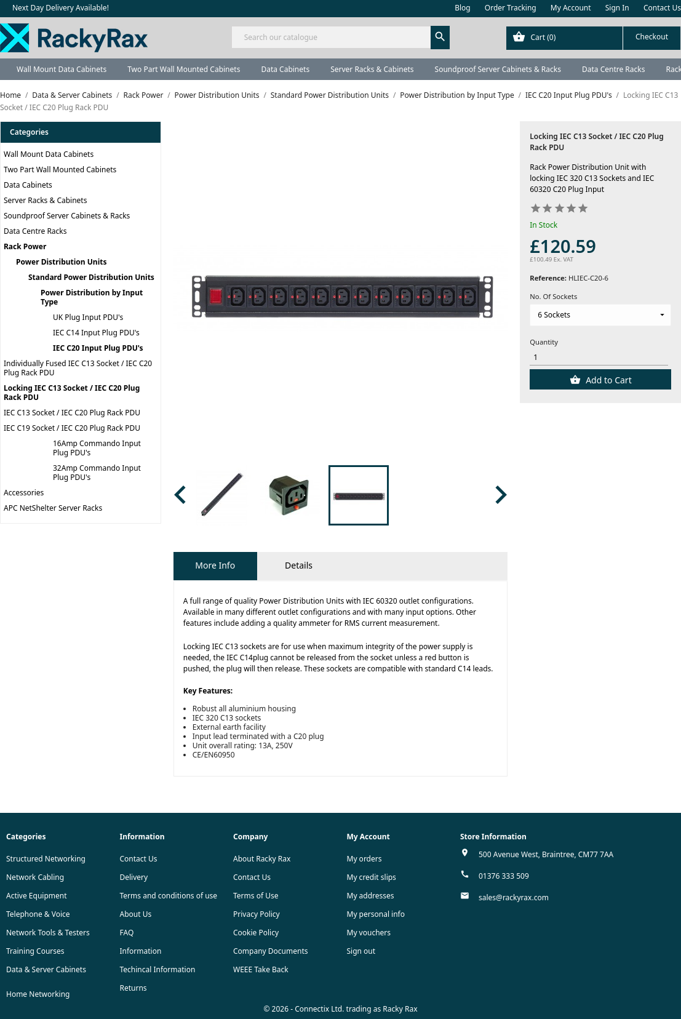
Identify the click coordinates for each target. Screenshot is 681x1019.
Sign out (361, 951)
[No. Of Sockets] (600, 315)
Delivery (134, 877)
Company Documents (270, 951)
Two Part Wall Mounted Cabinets (183, 69)
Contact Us (662, 7)
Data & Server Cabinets (46, 969)
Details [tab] (299, 565)
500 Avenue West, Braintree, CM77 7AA (546, 854)
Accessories (24, 492)
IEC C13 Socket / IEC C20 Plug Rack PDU (72, 412)
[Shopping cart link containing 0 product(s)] (593, 38)
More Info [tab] (215, 565)
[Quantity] (599, 357)
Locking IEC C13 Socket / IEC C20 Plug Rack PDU (72, 392)
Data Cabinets (285, 69)
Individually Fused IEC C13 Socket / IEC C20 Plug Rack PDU (78, 368)
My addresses (370, 895)
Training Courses (35, 951)
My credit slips (371, 877)
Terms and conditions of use (169, 895)
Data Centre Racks (613, 69)
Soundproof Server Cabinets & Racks (498, 69)
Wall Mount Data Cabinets (61, 69)
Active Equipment (36, 895)
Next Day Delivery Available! (60, 7)
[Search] (340, 37)
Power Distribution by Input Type (92, 297)
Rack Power (25, 246)
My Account (571, 7)
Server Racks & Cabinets (371, 69)
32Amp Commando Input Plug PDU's (97, 472)
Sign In (617, 7)
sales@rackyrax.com (514, 897)
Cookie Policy (256, 932)
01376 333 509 (504, 876)
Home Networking (38, 994)
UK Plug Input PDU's (88, 317)
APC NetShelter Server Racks (53, 508)
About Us (136, 914)
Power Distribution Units (61, 262)
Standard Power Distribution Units (91, 277)
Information (141, 951)
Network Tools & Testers (48, 932)
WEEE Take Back (261, 969)
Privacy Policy (256, 914)
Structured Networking (46, 858)
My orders (364, 858)
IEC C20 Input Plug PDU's (98, 348)
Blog (463, 7)
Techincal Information (158, 969)
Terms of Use (255, 895)
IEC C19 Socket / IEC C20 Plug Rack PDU (72, 428)
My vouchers (369, 932)
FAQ (127, 932)
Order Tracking (510, 7)
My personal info (376, 914)
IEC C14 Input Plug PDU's (96, 332)
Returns (133, 988)
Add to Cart (608, 380)
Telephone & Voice (38, 914)
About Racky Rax (261, 858)
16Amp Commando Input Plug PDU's (97, 448)
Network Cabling (35, 877)
